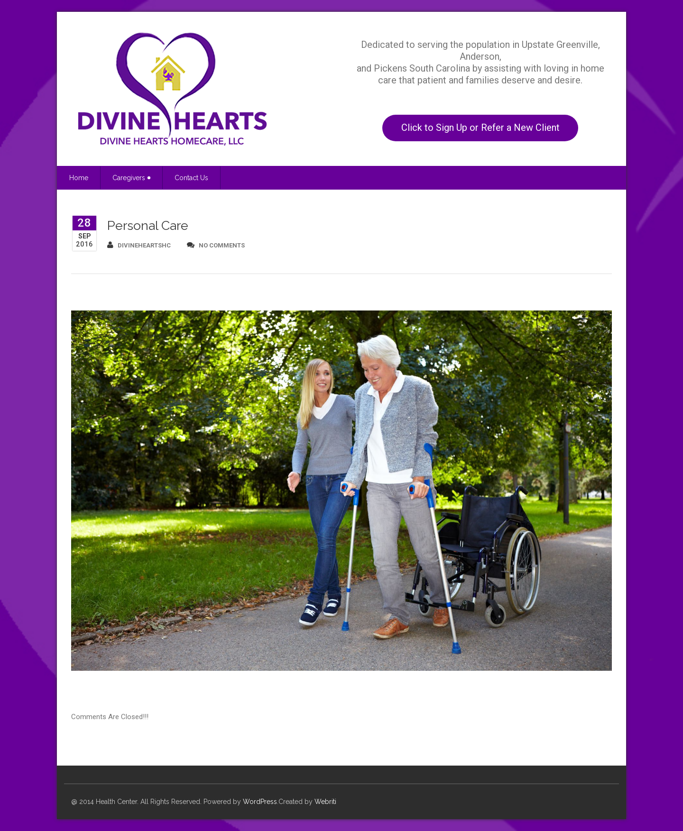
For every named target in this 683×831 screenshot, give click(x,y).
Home (78, 178)
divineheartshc (139, 245)
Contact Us (191, 178)
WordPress (260, 801)
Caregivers (131, 178)
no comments (216, 245)
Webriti (325, 801)
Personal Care (147, 225)
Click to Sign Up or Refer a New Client (480, 127)
